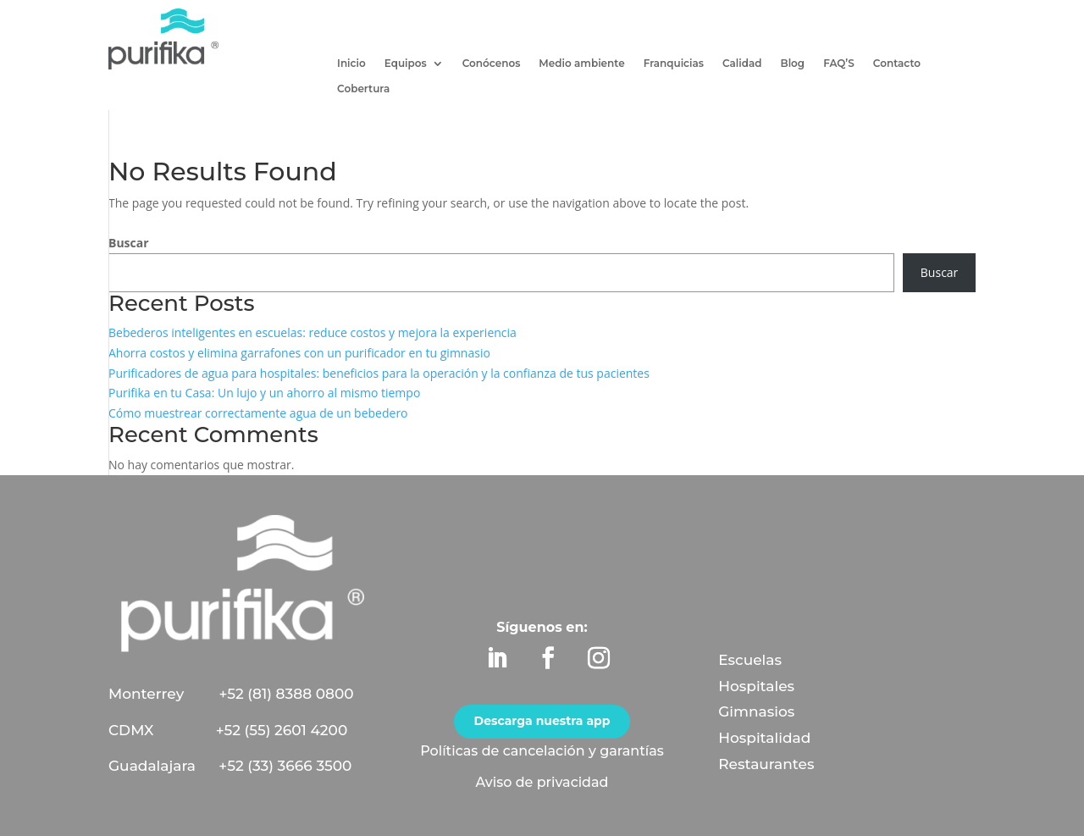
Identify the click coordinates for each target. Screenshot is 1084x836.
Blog (793, 63)
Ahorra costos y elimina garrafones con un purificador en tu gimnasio (299, 353)
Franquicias (674, 63)
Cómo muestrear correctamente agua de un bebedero (258, 413)
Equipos (405, 63)
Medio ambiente (581, 63)
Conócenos (491, 63)
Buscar (128, 243)
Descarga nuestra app (542, 720)
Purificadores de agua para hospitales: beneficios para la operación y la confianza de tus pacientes (379, 373)
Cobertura (363, 89)
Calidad (742, 63)
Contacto (897, 63)
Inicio (351, 63)
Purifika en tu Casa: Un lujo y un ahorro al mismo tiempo (264, 393)
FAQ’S (838, 63)
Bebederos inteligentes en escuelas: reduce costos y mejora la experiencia (312, 332)
